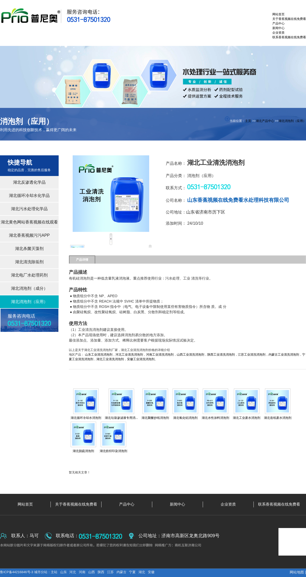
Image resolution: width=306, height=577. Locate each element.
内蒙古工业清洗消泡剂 (284, 354)
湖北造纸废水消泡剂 (277, 418)
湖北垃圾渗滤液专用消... (121, 418)
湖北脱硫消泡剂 (83, 451)
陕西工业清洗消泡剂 (221, 354)
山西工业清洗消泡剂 (190, 354)
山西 (91, 572)
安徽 (151, 572)
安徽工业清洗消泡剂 (141, 359)
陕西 (101, 572)
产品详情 (82, 259)
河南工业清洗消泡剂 (160, 354)
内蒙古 (121, 572)
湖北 (141, 572)
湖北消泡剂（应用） (292, 121)
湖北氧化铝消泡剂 (185, 418)
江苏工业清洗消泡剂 (251, 354)
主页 (248, 121)
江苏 (110, 572)
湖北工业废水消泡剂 (246, 418)
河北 (72, 572)
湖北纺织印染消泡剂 (113, 451)
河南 (82, 572)
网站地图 (297, 572)
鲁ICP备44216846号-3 (17, 572)
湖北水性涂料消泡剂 (215, 418)
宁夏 (132, 572)
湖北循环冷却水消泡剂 (86, 418)
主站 (54, 572)
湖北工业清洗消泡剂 (110, 359)
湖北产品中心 (265, 121)
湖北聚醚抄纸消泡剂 (155, 418)
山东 (63, 572)
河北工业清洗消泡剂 (129, 354)
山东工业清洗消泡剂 (98, 354)
